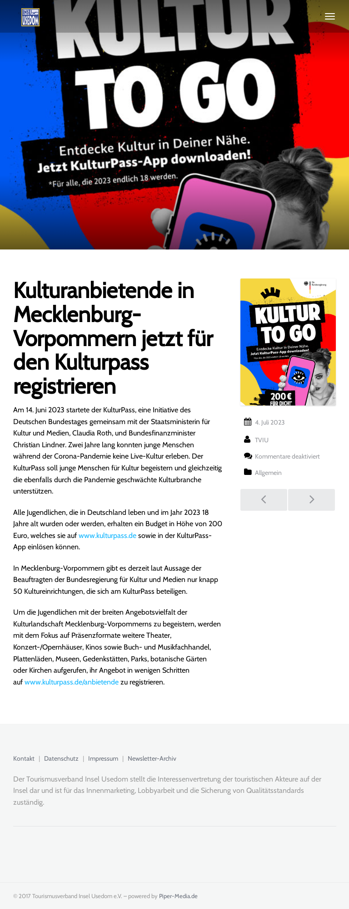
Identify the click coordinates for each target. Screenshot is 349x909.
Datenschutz (61, 758)
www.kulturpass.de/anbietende (72, 682)
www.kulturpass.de (107, 535)
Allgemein (268, 473)
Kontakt (24, 758)
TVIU (262, 440)
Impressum (103, 758)
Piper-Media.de (178, 895)
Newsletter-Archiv (152, 758)
